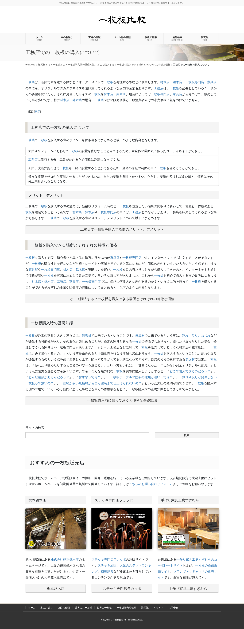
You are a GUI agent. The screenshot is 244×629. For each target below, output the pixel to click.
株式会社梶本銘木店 (65, 559)
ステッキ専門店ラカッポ (108, 559)
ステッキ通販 (107, 565)
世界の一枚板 (104, 607)
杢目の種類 (64, 607)
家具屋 (114, 258)
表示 (37, 111)
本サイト (158, 607)
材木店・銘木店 (171, 82)
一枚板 (108, 82)
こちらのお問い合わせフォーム (151, 484)
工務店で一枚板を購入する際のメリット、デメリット (122, 229)
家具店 (212, 82)
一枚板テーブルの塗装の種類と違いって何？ (141, 377)
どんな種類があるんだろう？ (49, 377)
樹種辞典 (107, 571)
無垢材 (86, 335)
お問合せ (173, 607)
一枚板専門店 (194, 82)
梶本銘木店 (55, 589)
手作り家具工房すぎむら (188, 589)
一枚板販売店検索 (126, 607)
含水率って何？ (90, 377)
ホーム (31, 607)
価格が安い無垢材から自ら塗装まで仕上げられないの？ (102, 383)
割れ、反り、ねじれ (196, 335)
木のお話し (46, 607)
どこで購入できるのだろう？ (190, 371)
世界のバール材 (83, 607)
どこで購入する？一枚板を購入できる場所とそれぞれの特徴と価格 (122, 299)
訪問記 (145, 607)
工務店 (30, 82)
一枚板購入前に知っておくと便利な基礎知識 (122, 400)
